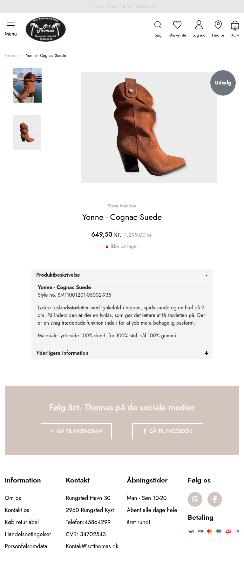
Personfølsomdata (26, 546)
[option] (27, 85)
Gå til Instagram (76, 431)
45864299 (98, 522)
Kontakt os (17, 510)
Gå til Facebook (168, 431)
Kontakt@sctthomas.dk (92, 546)
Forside (11, 55)
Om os (13, 498)
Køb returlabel (22, 522)
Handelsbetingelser (28, 534)
